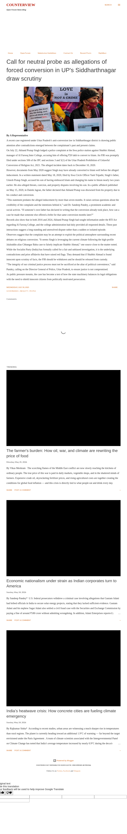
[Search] (108, 5)
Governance (12, 291)
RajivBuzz (101, 53)
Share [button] (115, 287)
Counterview (20, 5)
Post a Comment (23, 490)
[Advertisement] (63, 31)
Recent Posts (84, 53)
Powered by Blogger (63, 760)
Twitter (59, 771)
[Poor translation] (9, 793)
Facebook (66, 771)
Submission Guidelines (45, 53)
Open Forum (24, 53)
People (32, 291)
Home (8, 53)
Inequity (24, 291)
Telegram (77, 771)
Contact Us (66, 53)
